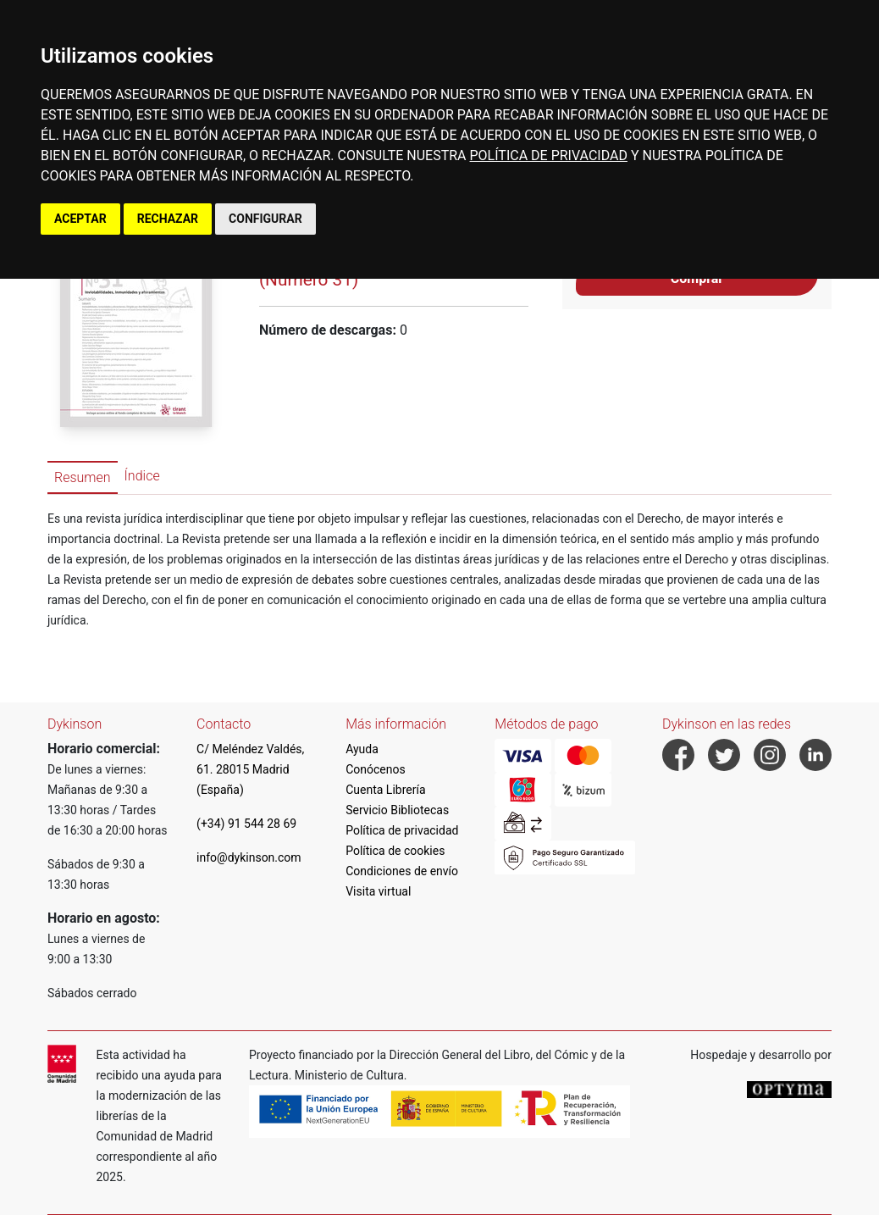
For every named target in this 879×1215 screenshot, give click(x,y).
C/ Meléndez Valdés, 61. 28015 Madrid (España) (250, 769)
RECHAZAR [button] (167, 218)
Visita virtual (378, 891)
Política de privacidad (402, 830)
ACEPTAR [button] (80, 218)
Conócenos (376, 769)
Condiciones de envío (402, 871)
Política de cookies (395, 850)
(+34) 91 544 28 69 (246, 823)
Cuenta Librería (385, 789)
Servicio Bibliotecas (397, 810)
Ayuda (362, 749)
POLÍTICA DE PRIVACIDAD (548, 155)
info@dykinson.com (248, 857)
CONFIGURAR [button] (265, 218)
